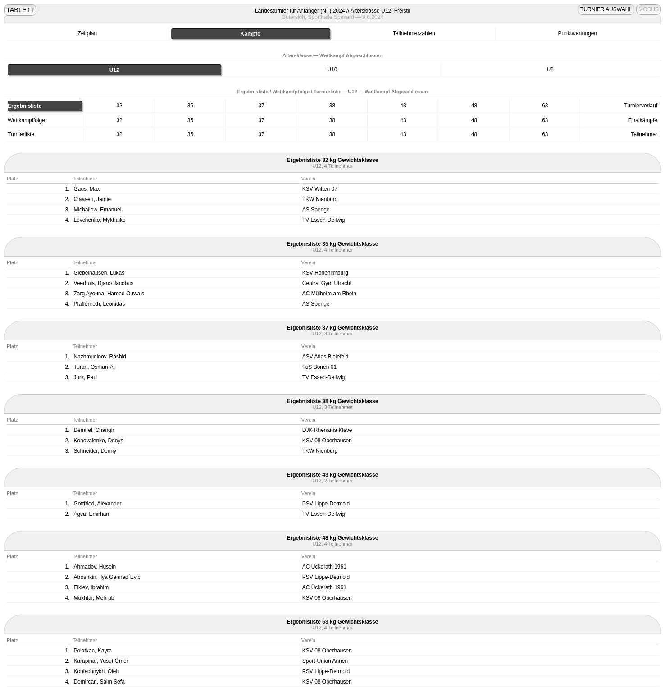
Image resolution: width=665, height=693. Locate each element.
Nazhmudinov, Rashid (99, 356)
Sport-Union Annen (325, 661)
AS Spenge (316, 210)
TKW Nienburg (320, 199)
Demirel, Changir (93, 430)
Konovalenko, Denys (98, 440)
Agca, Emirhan (91, 514)
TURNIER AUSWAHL (606, 9)
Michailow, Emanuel (97, 210)
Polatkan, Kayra (92, 650)
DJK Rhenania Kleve (327, 430)
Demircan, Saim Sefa (98, 682)
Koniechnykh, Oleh (96, 671)
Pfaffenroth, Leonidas (99, 304)
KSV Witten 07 (319, 189)
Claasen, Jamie (92, 199)
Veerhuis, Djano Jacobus (103, 283)
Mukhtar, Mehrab (93, 598)
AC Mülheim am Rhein (329, 293)
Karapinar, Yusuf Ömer (100, 661)
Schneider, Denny (94, 451)
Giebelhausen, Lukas (98, 273)
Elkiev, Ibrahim (91, 587)
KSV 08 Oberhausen (327, 440)
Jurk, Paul (85, 377)
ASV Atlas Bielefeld (325, 356)
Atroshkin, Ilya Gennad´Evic (106, 577)
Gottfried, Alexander (97, 503)
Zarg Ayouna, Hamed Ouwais (108, 293)
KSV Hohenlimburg (325, 273)
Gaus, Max (86, 189)
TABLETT (20, 10)
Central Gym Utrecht (326, 283)
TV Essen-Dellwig (323, 220)
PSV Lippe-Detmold (326, 503)
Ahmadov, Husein (94, 567)
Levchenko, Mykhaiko (99, 220)
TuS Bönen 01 (319, 367)
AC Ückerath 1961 (324, 567)
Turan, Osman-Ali (94, 367)
